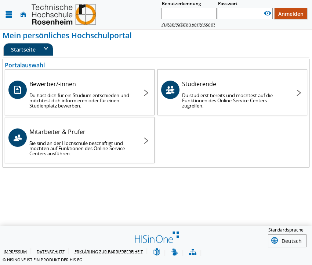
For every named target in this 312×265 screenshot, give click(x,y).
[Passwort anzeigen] (267, 13)
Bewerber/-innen (81, 94)
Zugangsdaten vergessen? (188, 24)
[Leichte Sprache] (157, 252)
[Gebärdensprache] (174, 252)
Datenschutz (51, 251)
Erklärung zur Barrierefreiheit (109, 251)
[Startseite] (23, 14)
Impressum (15, 251)
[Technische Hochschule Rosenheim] (63, 14)
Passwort (227, 3)
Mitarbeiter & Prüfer (81, 142)
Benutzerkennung (181, 3)
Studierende (234, 94)
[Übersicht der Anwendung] (192, 252)
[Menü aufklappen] (9, 14)
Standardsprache (286, 231)
